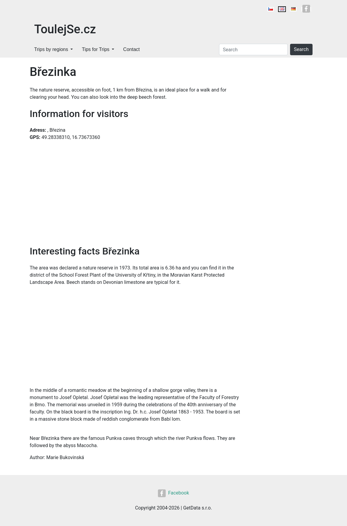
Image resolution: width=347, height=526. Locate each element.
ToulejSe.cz (65, 29)
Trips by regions (51, 49)
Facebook (173, 493)
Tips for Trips (95, 49)
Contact (131, 49)
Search (301, 49)
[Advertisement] (135, 333)
